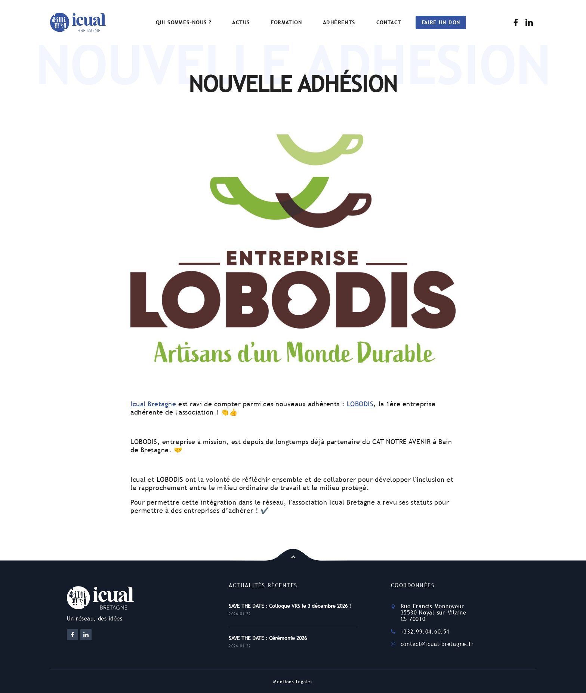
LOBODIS (360, 404)
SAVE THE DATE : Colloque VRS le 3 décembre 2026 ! (290, 606)
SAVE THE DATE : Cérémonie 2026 (268, 638)
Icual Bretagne (153, 404)
